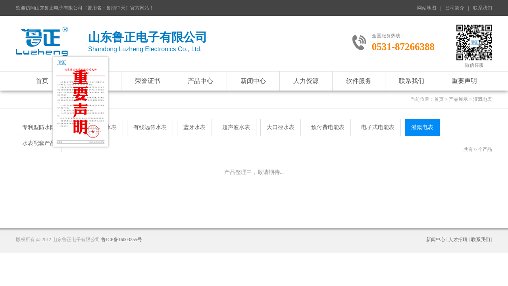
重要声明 (464, 80)
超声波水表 (236, 127)
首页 (42, 80)
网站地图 (426, 8)
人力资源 (306, 80)
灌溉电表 (422, 127)
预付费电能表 (327, 127)
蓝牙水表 (194, 127)
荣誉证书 (147, 80)
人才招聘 (458, 239)
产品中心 (200, 80)
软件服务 (358, 80)
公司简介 (454, 8)
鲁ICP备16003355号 (121, 239)
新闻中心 (253, 80)
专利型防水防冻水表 (47, 127)
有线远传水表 (150, 127)
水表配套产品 (39, 143)
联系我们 (482, 8)
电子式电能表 (377, 127)
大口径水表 (280, 127)
